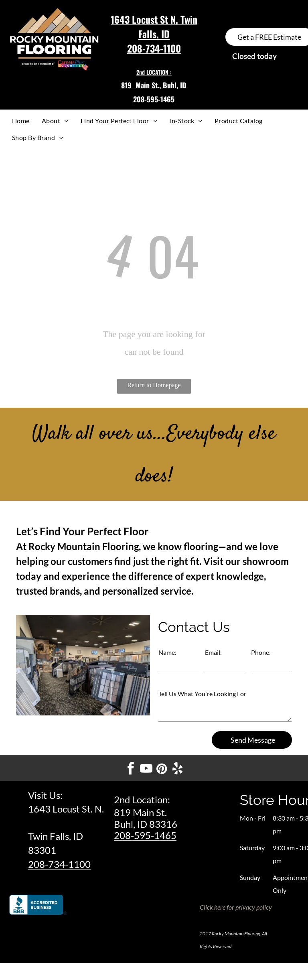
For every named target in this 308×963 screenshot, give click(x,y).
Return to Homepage (153, 385)
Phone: (261, 652)
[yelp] (177, 770)
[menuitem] (21, 120)
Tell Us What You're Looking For (202, 693)
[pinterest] (162, 770)
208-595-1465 (145, 835)
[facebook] (131, 770)
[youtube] (146, 770)
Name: (167, 652)
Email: (213, 652)
